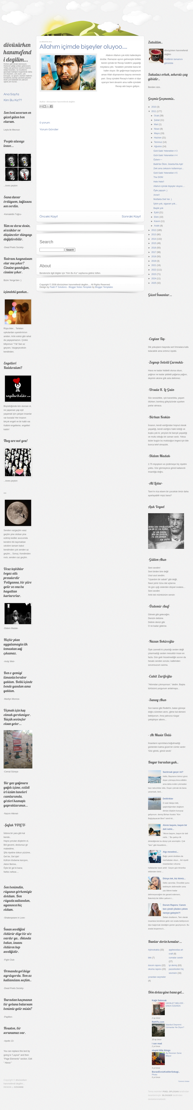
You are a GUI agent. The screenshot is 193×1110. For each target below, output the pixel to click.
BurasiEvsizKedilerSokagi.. (166, 1072)
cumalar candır (176, 957)
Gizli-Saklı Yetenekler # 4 (165, 155)
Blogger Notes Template (80, 287)
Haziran (157, 137)
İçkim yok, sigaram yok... (165, 203)
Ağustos (158, 146)
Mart (156, 124)
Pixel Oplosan (171, 1091)
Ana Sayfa (11, 94)
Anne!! (156, 195)
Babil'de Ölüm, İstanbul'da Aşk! (168, 164)
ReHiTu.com (158, 1022)
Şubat (157, 120)
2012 (153, 230)
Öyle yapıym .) (160, 190)
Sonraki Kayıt (131, 216)
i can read (157, 1043)
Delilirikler (168, 798)
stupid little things (161, 1050)
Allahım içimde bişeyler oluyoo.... (83, 46)
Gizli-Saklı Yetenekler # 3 (165, 151)
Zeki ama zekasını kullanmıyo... (168, 168)
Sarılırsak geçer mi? (173, 772)
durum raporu (154, 965)
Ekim (156, 217)
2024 (153, 278)
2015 (153, 243)
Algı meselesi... (170, 852)
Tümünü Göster (183, 1081)
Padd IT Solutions (58, 287)
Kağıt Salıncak (159, 1000)
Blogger (167, 1095)
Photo (154, 1074)
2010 (153, 107)
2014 (153, 239)
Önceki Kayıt (49, 216)
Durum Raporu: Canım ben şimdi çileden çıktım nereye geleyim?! (175, 909)
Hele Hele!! (158, 181)
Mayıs (157, 133)
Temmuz (158, 142)
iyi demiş (173, 965)
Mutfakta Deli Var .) (162, 199)
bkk (149, 957)
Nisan (157, 129)
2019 (153, 261)
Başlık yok (158, 208)
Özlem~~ (157, 159)
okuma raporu (154, 969)
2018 (153, 256)
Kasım (157, 221)
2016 (153, 247)
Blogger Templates (104, 287)
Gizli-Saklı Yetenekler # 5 (165, 173)
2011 (153, 111)
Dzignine (19, 1087)
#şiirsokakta (153, 950)
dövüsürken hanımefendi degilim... (17, 52)
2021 (153, 265)
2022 (153, 270)
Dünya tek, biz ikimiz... (174, 878)
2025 (153, 283)
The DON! (158, 177)
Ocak (156, 115)
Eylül (156, 212)
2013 (153, 234)
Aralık (157, 225)
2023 (153, 274)
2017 (153, 252)
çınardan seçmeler (157, 977)
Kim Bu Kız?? (13, 100)
